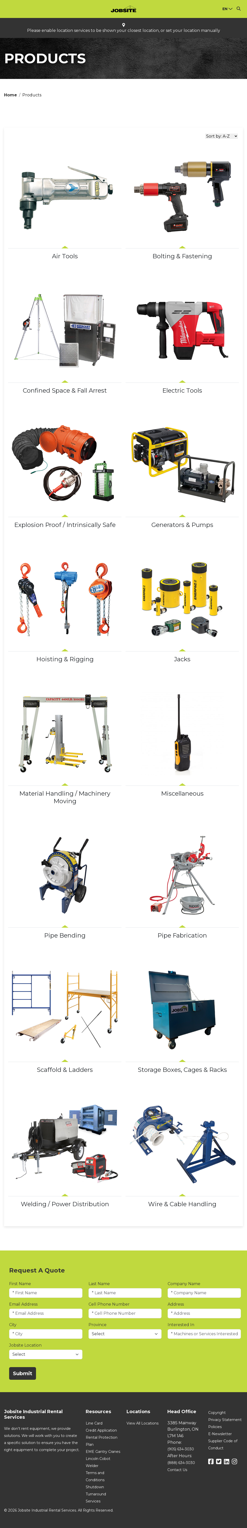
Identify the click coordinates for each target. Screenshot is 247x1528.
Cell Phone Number (109, 1304)
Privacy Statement (225, 1419)
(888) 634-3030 (181, 1462)
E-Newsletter (220, 1434)
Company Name (184, 1283)
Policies (215, 1427)
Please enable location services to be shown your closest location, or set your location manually (123, 30)
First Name (20, 1283)
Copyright (217, 1412)
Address (176, 1304)
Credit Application (101, 1430)
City (12, 1324)
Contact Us (177, 1470)
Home (10, 95)
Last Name (99, 1283)
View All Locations (142, 1423)
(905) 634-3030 (180, 1449)
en (224, 9)
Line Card (94, 1423)
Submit (22, 1373)
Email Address (23, 1304)
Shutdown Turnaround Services (96, 1494)
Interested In (181, 1324)
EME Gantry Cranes (103, 1451)
